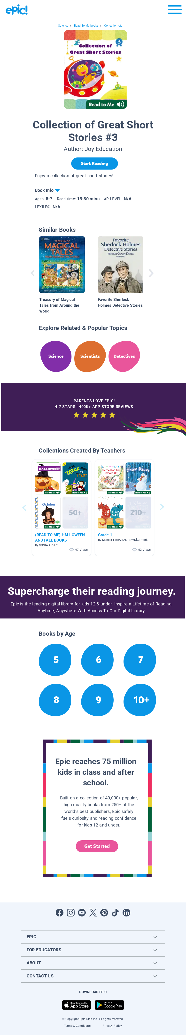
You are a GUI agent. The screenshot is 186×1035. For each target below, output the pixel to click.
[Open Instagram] (71, 912)
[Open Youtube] (82, 912)
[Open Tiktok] (115, 912)
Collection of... (114, 25)
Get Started (97, 846)
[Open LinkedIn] (126, 912)
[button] (61, 507)
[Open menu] (174, 10)
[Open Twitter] (93, 912)
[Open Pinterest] (104, 912)
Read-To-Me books (86, 25)
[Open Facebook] (59, 912)
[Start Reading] (94, 163)
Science (63, 25)
